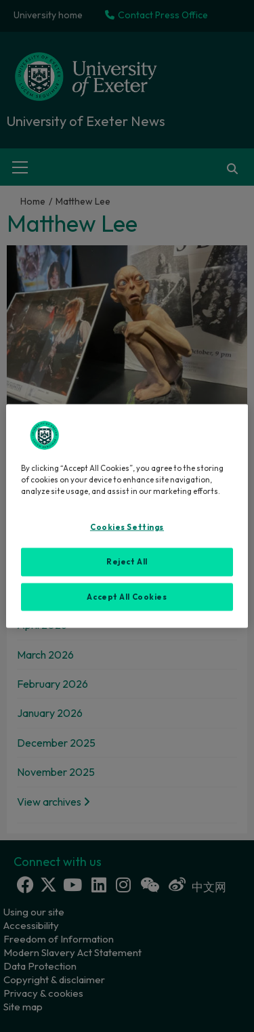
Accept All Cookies (127, 596)
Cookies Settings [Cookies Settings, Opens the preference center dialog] (127, 526)
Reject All (127, 561)
